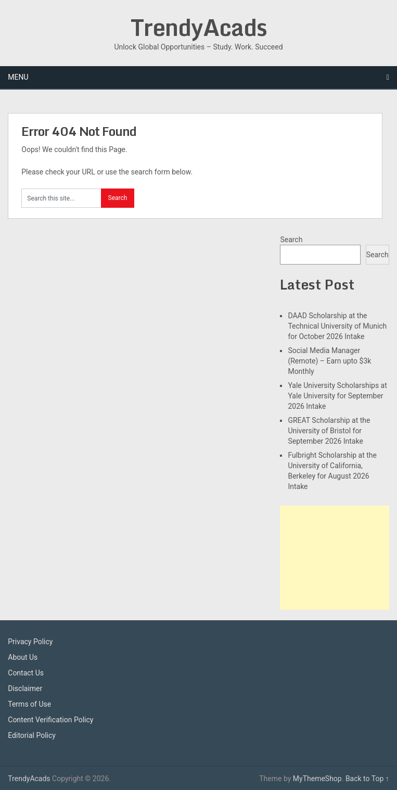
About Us (22, 657)
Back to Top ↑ (367, 778)
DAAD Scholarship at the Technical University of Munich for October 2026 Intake (337, 326)
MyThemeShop (317, 778)
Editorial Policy (32, 735)
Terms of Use (29, 704)
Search (291, 239)
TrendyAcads (199, 27)
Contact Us (26, 673)
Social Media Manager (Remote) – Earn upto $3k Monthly (329, 360)
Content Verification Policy (50, 720)
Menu (18, 77)
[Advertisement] (334, 558)
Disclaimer (25, 688)
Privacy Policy (30, 641)
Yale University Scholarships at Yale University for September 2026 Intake (337, 395)
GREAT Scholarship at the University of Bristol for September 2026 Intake (329, 430)
